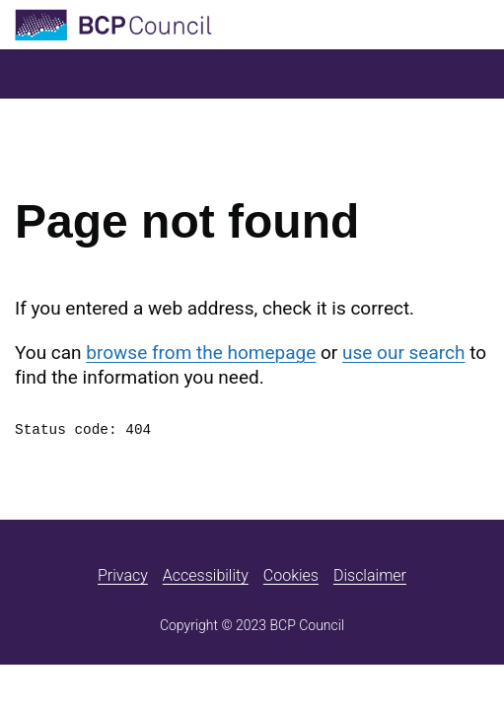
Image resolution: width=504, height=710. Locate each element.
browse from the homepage (201, 352)
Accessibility (206, 575)
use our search (403, 352)
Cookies (291, 575)
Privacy (123, 575)
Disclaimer (369, 575)
